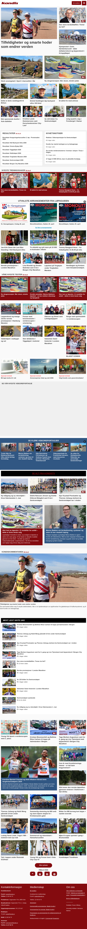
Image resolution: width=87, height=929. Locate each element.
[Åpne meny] (84, 3)
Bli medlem (76, 3)
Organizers (56, 918)
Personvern (69, 901)
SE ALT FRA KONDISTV (43, 473)
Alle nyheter (43, 865)
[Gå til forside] (9, 3)
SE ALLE (18, 133)
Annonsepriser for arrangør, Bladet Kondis (42, 909)
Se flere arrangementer (43, 227)
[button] (84, 175)
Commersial (49, 918)
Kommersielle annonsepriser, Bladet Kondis (42, 906)
